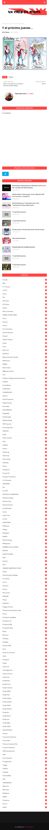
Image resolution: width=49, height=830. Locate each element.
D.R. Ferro (5, 32)
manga (25, 529)
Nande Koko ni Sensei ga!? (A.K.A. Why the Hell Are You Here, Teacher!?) (28, 195)
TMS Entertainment (25, 751)
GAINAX (25, 445)
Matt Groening (25, 540)
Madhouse (25, 526)
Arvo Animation (25, 329)
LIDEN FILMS (25, 522)
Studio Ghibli (25, 705)
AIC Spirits (25, 304)
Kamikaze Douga (25, 498)
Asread (25, 336)
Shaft (25, 656)
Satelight (25, 642)
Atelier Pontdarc (25, 339)
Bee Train (25, 350)
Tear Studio (25, 740)
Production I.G (25, 621)
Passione (25, 586)
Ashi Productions (25, 332)
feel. (25, 441)
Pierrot (25, 589)
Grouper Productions (25, 477)
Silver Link (25, 667)
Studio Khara (25, 716)
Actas (25, 294)
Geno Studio (25, 459)
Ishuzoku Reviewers (19, 238)
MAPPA (25, 536)
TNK (25, 754)
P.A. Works (25, 579)
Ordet (25, 572)
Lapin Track (25, 515)
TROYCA (25, 769)
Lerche (25, 519)
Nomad (25, 561)
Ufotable (25, 772)
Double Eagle (25, 417)
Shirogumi (25, 660)
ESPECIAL (25, 431)
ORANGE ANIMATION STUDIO (25, 568)
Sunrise (25, 733)
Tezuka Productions (25, 747)
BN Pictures (25, 361)
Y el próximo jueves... (19, 212)
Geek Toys (25, 456)
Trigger (25, 765)
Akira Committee (25, 311)
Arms (25, 318)
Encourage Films (25, 427)
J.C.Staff (25, 491)
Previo (8, 24)
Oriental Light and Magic (25, 575)
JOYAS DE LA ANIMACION (25, 494)
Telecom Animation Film (25, 744)
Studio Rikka (25, 723)
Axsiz (25, 347)
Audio (25, 343)
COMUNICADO (25, 392)
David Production (25, 399)
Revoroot (25, 635)
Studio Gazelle (25, 702)
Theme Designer (29, 827)
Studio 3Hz (25, 677)
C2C (25, 375)
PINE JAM (25, 596)
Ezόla (25, 434)
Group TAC (25, 473)
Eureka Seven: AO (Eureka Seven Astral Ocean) (28, 229)
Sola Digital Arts (25, 670)
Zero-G (25, 804)
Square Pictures (25, 674)
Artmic (25, 325)
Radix (25, 631)
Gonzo (25, 466)
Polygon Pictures (25, 607)
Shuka (25, 663)
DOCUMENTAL (25, 410)
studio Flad (25, 695)
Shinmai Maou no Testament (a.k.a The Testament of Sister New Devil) (25, 204)
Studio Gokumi (25, 709)
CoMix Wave (25, 389)
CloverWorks (25, 385)
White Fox (25, 786)
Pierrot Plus (25, 593)
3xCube (25, 280)
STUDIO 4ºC (25, 681)
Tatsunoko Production (25, 737)
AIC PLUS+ (25, 301)
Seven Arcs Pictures (25, 652)
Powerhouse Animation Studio (25, 610)
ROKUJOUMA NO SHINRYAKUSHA (23, 247)
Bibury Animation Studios (25, 357)
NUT (25, 565)
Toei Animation (25, 758)
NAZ (25, 558)
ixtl (25, 487)
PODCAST (25, 603)
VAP (25, 779)
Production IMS (25, 624)
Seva (25, 649)
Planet (25, 600)
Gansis (25, 449)
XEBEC (25, 797)
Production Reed (25, 628)
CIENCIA (25, 382)
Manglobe (25, 533)
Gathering (25, 452)
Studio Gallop (25, 698)
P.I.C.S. (25, 582)
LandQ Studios (25, 508)
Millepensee (25, 543)
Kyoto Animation (25, 505)
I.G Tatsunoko (25, 480)
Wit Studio (25, 790)
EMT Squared (25, 424)
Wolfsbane (25, 793)
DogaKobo (25, 413)
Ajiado (25, 308)
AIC (25, 297)
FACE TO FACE (25, 438)
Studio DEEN (25, 691)
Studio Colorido (25, 688)
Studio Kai (25, 712)
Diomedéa (25, 406)
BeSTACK (25, 354)
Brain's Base (25, 368)
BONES (25, 364)
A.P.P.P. (25, 290)
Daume (25, 396)
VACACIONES (25, 776)
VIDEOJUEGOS (25, 783)
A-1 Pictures (25, 287)
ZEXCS (25, 807)
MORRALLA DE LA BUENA (25, 547)
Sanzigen (25, 638)
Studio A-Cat (25, 684)
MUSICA (25, 551)
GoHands (25, 463)
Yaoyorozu (25, 800)
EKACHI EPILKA (25, 420)
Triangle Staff (25, 762)
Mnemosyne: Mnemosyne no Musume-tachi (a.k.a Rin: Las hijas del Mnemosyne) (29, 187)
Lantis (25, 512)
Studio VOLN (25, 726)
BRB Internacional (25, 371)
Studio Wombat (25, 730)
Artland (25, 322)
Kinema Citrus (25, 501)
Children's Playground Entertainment (25, 378)
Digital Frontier (25, 403)
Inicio (3, 24)
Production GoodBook (25, 617)
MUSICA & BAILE (25, 554)
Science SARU (25, 645)
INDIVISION (25, 484)
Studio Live (25, 719)
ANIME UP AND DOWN (25, 315)
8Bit (25, 283)
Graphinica (25, 470)
